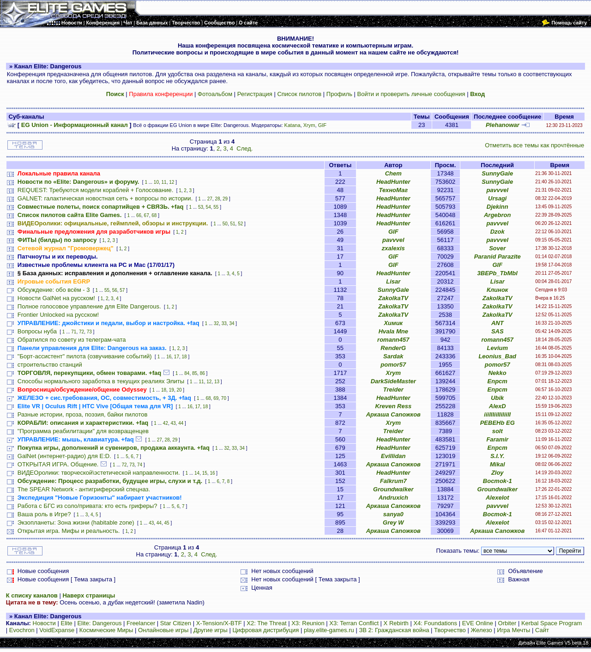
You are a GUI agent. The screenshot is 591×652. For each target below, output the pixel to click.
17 (176, 356)
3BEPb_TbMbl (497, 273)
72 (81, 331)
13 (216, 381)
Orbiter (507, 623)
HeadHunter (393, 181)
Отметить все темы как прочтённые (534, 145)
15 (204, 473)
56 (114, 290)
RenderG (393, 347)
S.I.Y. (497, 456)
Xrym (309, 125)
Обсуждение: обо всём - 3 (54, 289)
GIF (322, 125)
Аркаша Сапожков (393, 414)
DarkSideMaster (393, 381)
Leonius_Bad (497, 356)
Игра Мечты (513, 630)
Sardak (393, 356)
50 (225, 223)
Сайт (542, 630)
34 (231, 323)
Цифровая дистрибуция (265, 630)
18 (184, 356)
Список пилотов (299, 94)
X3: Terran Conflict (354, 623)
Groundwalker (393, 489)
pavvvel (497, 190)
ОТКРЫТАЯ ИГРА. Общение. (58, 464)
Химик (393, 323)
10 (156, 182)
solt (497, 431)
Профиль (339, 94)
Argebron (497, 214)
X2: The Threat (266, 623)
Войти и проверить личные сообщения (411, 94)
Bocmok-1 (497, 480)
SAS (497, 331)
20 (178, 389)
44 (180, 423)
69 (215, 398)
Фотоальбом (215, 94)
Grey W (393, 522)
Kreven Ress (393, 406)
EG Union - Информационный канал (74, 124)
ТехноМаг (393, 190)
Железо (481, 630)
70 (223, 398)
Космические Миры (106, 630)
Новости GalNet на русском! (56, 298)
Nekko (497, 372)
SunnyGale (497, 173)
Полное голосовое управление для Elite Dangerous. (89, 306)
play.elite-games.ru (329, 630)
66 (138, 215)
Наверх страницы (88, 595)
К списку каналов (32, 595)
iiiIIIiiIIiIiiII (497, 414)
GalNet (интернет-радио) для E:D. (64, 456)
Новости (44, 623)
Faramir (497, 439)
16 (168, 356)
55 (215, 207)
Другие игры (210, 630)
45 (166, 522)
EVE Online (477, 623)
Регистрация (254, 94)
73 (89, 331)
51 (232, 223)
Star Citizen (175, 623)
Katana (292, 125)
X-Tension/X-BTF (219, 623)
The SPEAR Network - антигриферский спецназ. (84, 489)
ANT (497, 323)
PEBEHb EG (497, 422)
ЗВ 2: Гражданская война (394, 630)
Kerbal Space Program (551, 623)
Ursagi (497, 198)
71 (73, 331)
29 (225, 198)
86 (202, 373)
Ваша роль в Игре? (44, 514)
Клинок (497, 289)
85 (194, 373)
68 (154, 215)
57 (122, 290)
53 (200, 207)
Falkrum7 (393, 480)
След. (244, 148)
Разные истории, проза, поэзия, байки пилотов (83, 414)
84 (186, 373)
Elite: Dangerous (99, 623)
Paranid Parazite (497, 256)
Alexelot (497, 497)
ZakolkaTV (393, 298)
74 (139, 464)
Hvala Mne (393, 331)
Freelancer (141, 623)
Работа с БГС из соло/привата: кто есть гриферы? (87, 505)
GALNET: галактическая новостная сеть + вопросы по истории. (105, 198)
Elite (66, 623)
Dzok (497, 231)
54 (208, 207)
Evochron (22, 630)
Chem (393, 173)
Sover (497, 248)
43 (172, 423)
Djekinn (497, 206)
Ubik (497, 397)
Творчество (450, 630)
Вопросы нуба (37, 331)
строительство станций (50, 364)
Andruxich (393, 497)
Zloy (497, 472)
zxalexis (393, 248)
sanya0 (393, 514)
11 (164, 182)
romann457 (393, 339)
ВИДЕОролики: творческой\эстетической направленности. (99, 472)
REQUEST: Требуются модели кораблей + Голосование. (95, 190)
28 (217, 198)
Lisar (393, 281)
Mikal (497, 464)
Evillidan (393, 456)
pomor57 (393, 364)
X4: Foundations (435, 623)
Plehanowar (502, 124)
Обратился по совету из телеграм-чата (72, 339)
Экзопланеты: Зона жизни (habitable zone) (76, 522)
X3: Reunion (308, 623)
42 (165, 423)
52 (240, 223)
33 (224, 323)
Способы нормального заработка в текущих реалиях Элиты (101, 381)
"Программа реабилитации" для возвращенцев (83, 431)
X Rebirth (396, 623)
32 (216, 323)
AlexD (497, 406)
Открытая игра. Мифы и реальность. (69, 530)
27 (209, 198)
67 (146, 215)
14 (196, 473)
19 (171, 389)
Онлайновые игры (163, 630)
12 (171, 182)
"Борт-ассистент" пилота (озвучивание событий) (85, 356)
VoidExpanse (56, 630)
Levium (497, 347)
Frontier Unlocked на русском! (58, 314)
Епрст (497, 381)
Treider (393, 389)
